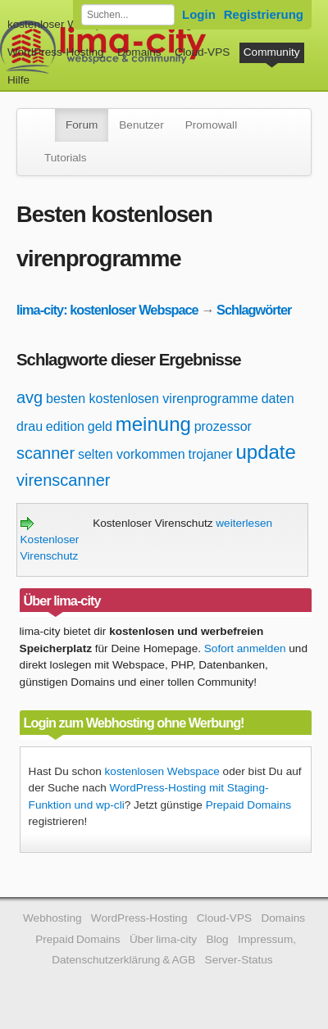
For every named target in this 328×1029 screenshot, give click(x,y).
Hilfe (18, 80)
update (265, 452)
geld (100, 426)
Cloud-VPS (202, 52)
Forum (82, 125)
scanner (45, 453)
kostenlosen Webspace (162, 771)
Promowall (211, 125)
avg (29, 397)
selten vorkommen (131, 454)
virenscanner (63, 480)
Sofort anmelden (245, 648)
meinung (153, 424)
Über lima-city (163, 939)
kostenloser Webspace (63, 24)
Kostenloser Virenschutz (50, 540)
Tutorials (65, 158)
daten (278, 399)
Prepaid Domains (248, 805)
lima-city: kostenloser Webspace (107, 309)
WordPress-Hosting (55, 52)
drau (29, 426)
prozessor (223, 426)
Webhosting (52, 918)
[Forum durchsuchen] (128, 14)
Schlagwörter (253, 309)
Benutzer (141, 125)
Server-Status (239, 960)
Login (199, 14)
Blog (217, 939)
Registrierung (263, 14)
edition (65, 426)
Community (272, 52)
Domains (139, 52)
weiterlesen (244, 523)
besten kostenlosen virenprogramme (152, 399)
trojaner (210, 454)
